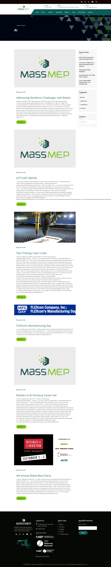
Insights (62, 529)
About (61, 524)
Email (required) (83, 524)
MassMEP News (83, 104)
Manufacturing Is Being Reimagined (84, 70)
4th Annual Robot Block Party (33, 475)
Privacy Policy (57, 564)
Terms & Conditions (64, 564)
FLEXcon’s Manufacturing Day (33, 325)
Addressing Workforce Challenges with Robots (43, 97)
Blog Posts (82, 97)
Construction (83, 108)
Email (87, 5)
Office (59, 5)
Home (18, 25)
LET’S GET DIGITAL (26, 178)
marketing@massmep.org (91, 7)
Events (62, 532)
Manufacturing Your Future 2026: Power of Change (87, 76)
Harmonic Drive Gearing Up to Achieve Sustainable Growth (86, 58)
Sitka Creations (85, 564)
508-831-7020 (48, 7)
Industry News (83, 101)
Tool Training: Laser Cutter (31, 253)
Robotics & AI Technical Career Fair (36, 395)
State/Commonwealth (43, 556)
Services (62, 527)
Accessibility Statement (49, 564)
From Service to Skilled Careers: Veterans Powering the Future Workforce (86, 64)
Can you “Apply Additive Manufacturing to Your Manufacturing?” (85, 82)
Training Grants (64, 534)
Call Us (46, 5)
